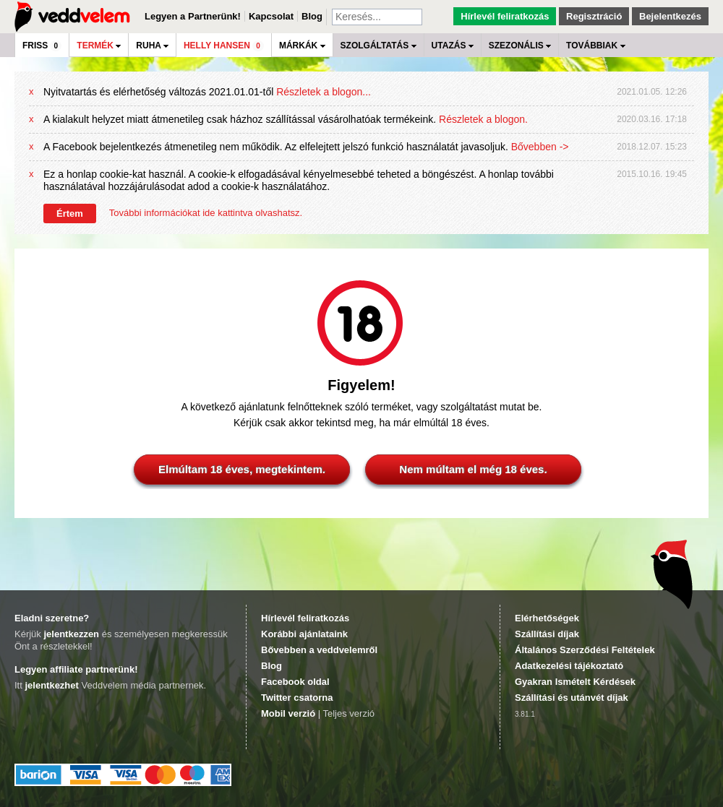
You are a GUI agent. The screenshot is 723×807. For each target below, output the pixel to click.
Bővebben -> (540, 146)
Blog (311, 16)
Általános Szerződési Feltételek (585, 649)
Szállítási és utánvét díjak (571, 697)
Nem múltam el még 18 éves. (473, 469)
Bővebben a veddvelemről (319, 649)
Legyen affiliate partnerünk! (75, 669)
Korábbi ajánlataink (304, 634)
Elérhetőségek (547, 618)
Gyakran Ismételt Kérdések (575, 681)
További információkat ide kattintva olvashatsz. (205, 212)
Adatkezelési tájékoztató (569, 665)
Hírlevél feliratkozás (505, 16)
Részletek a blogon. (483, 119)
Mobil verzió (288, 713)
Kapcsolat (271, 16)
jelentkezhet (51, 685)
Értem (69, 213)
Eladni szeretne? (51, 618)
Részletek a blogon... (323, 92)
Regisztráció (594, 16)
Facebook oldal (295, 681)
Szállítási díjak (547, 634)
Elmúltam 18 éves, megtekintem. (241, 469)
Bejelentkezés (670, 16)
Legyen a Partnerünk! (193, 16)
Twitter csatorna (297, 697)
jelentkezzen (71, 634)
